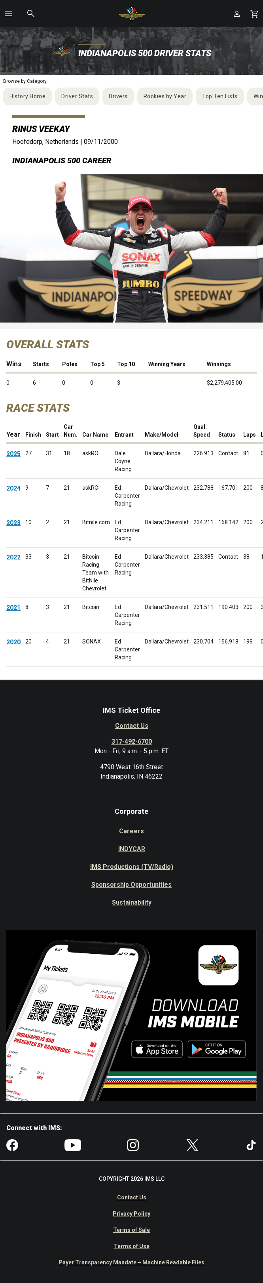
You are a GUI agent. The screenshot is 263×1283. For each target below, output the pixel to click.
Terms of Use (131, 1246)
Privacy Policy (131, 1213)
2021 (13, 607)
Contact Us (131, 725)
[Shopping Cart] (254, 13)
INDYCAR (131, 849)
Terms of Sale (131, 1230)
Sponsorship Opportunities (131, 884)
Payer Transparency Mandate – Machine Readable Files (131, 1262)
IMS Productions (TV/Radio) (131, 867)
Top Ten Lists (220, 96)
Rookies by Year (165, 96)
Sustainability (131, 902)
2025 (13, 454)
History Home (27, 96)
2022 (13, 557)
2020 (13, 642)
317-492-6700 (132, 741)
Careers (131, 831)
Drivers (118, 96)
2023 (13, 523)
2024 (13, 488)
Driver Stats (77, 96)
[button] (8, 14)
